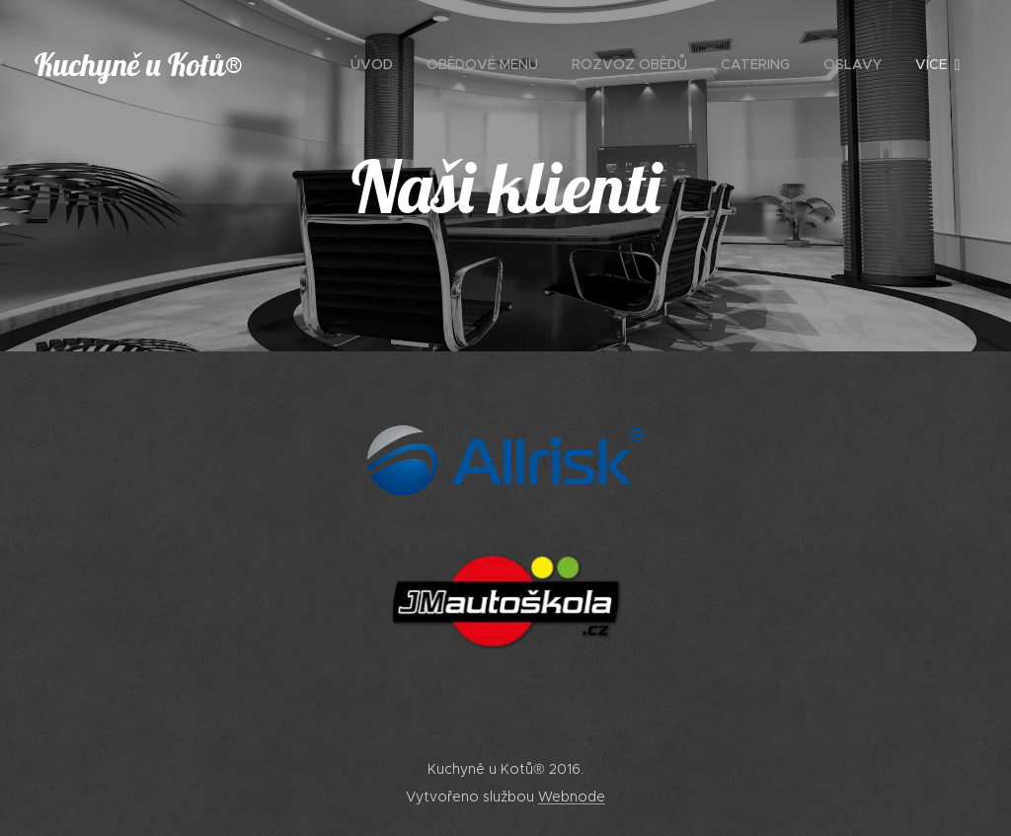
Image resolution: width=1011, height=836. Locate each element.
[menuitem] (372, 64)
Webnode (571, 796)
